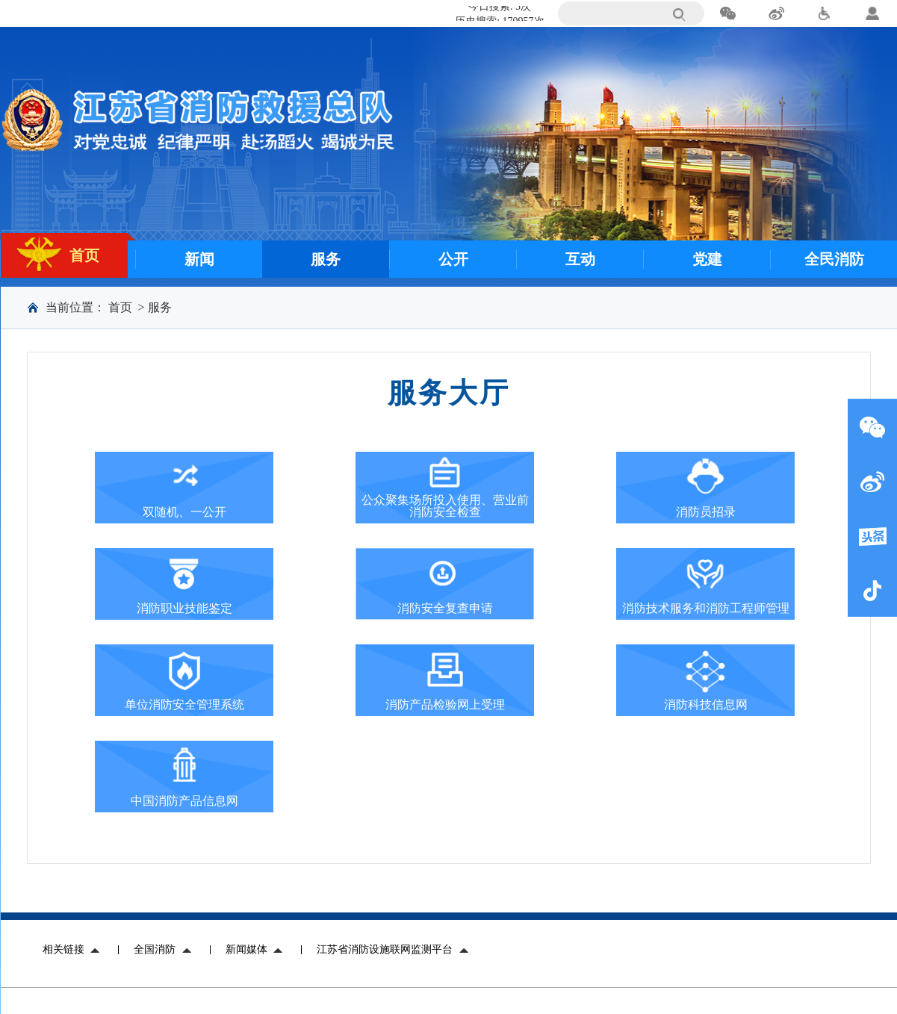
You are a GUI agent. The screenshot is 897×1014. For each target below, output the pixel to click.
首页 (120, 307)
